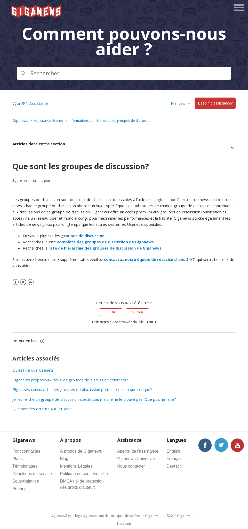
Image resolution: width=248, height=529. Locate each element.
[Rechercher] (124, 73)
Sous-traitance (25, 481)
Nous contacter (131, 466)
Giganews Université (136, 458)
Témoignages (24, 466)
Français (178, 103)
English (173, 451)
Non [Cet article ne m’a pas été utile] (140, 312)
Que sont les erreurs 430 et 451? (42, 408)
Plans (17, 458)
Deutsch (174, 466)
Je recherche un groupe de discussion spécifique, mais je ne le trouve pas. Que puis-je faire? (94, 399)
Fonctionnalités (26, 451)
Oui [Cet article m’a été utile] (113, 312)
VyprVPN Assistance (30, 103)
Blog (64, 458)
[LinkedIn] (30, 282)
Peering (19, 488)
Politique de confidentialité (84, 473)
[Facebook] (15, 282)
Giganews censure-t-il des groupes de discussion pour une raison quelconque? (82, 389)
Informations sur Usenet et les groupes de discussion (111, 120)
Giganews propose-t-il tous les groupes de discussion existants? (70, 379)
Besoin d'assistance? (215, 103)
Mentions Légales (76, 466)
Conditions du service (32, 473)
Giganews (20, 120)
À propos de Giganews (81, 451)
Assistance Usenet (48, 120)
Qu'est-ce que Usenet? (33, 370)
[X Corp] (23, 282)
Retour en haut (28, 340)
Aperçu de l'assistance (137, 451)
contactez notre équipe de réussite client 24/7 (149, 259)
